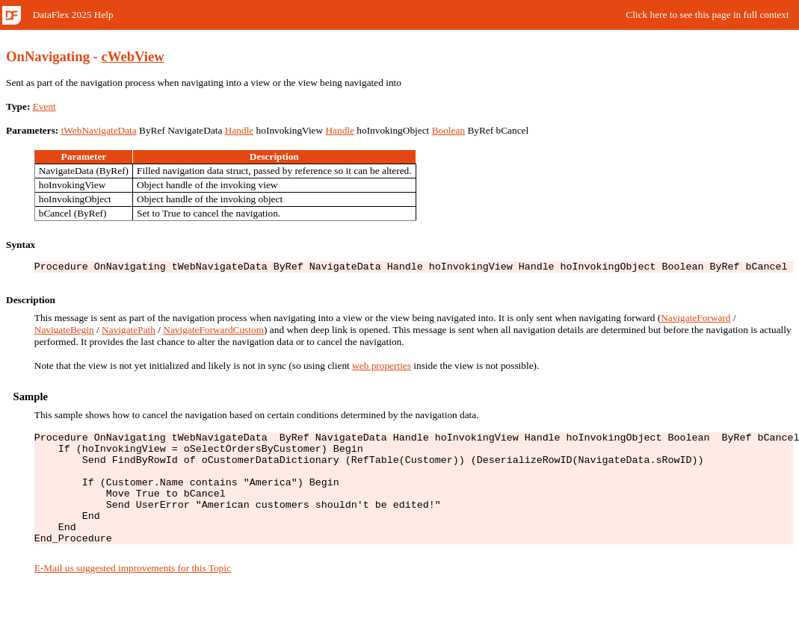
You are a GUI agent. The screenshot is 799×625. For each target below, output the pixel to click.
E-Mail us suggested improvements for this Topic (132, 592)
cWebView (133, 56)
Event (44, 106)
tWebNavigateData (99, 130)
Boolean (448, 130)
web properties (381, 367)
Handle (239, 130)
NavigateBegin (64, 332)
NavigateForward (695, 320)
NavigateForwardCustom (213, 332)
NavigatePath (128, 332)
